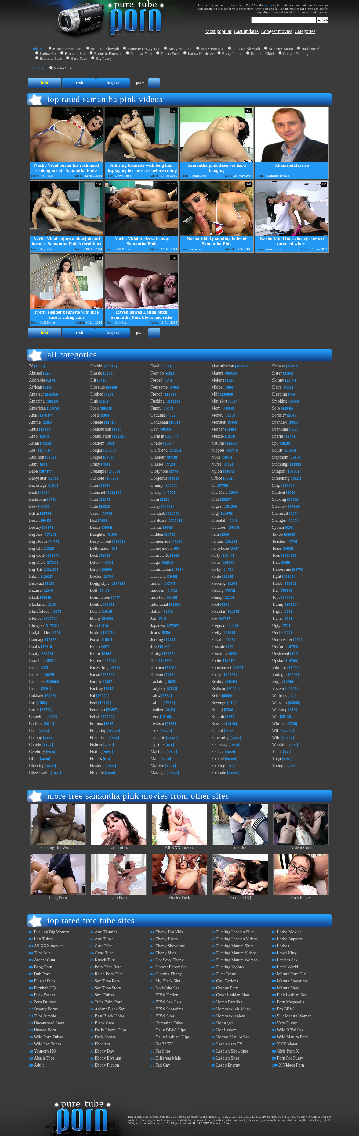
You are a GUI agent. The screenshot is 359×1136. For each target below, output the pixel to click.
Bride (33, 667)
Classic (96, 373)
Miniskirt (219, 401)
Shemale (218, 772)
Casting (35, 737)
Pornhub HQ (240, 896)
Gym (154, 499)
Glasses (157, 464)
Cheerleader (39, 772)
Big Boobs (38, 541)
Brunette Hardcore (67, 48)
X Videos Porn (291, 1065)
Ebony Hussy (166, 939)
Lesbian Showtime (232, 1051)
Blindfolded (39, 611)
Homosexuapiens (230, 1016)
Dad (93, 520)
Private (217, 639)
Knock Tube (105, 960)
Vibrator (279, 667)
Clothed (96, 394)
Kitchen (157, 667)
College (96, 422)
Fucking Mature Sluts (234, 946)
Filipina (96, 723)
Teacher (278, 541)
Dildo (95, 562)
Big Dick (37, 562)
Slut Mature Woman (294, 1016)
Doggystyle (100, 583)
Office (216, 478)
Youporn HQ (45, 1051)
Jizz (153, 646)
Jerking (156, 639)
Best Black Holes (109, 1016)
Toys (276, 597)
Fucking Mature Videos (236, 953)
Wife (276, 730)
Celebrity (37, 751)
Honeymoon (161, 548)
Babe (33, 471)
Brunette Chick (263, 53)
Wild (276, 737)
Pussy (216, 674)
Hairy (155, 506)
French (156, 394)
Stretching (281, 478)
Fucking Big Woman (58, 846)
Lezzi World (287, 967)
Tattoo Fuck (170, 53)
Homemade (160, 541)
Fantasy (96, 688)
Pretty (216, 632)
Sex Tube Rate (107, 981)
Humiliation (160, 569)
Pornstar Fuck (141, 53)
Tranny (278, 604)
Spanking (280, 429)
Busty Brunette (180, 48)
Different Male (168, 1058)
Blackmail (38, 604)
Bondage (36, 639)
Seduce (217, 751)
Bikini (34, 576)
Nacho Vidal (64, 68)
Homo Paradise (229, 1002)
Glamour (158, 457)
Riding (217, 709)
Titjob (277, 583)
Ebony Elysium (108, 1058)
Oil (214, 485)
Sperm (277, 436)
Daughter (98, 534)
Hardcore (158, 520)
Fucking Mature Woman (237, 960)
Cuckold (97, 478)
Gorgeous (158, 478)
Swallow (279, 506)
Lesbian (157, 723)
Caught (35, 744)
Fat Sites (162, 1051)
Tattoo (277, 534)
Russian (218, 723)
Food (154, 366)
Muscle (217, 436)
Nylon (216, 471)
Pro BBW (285, 1009)
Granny (156, 485)
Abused (35, 373)
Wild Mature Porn (292, 1037)
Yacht (277, 751)
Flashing (97, 765)
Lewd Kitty (286, 953)
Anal (33, 415)
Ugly (276, 625)
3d (31, 366)
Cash (33, 730)
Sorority (279, 415)
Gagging (157, 415)
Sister (277, 373)
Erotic (95, 632)
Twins (277, 618)
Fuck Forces (301, 896)
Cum (94, 485)
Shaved (217, 758)
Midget (217, 387)
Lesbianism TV (229, 1044)
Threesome (281, 569)
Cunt (94, 499)
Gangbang (159, 422)
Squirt (277, 450)
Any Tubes (104, 939)
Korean (156, 674)
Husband (158, 576)
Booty (34, 653)
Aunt (33, 464)
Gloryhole (159, 471)
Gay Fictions (227, 981)
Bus (32, 702)
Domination (100, 597)
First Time (98, 737)
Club (94, 401)
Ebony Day (104, 1051)
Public (216, 660)
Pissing (217, 590)
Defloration (100, 548)
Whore (278, 723)
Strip (276, 485)
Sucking (279, 499)
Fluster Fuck (179, 896)
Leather (157, 709)
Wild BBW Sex (290, 1030)
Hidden (156, 534)
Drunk (95, 611)
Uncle (277, 632)
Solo (276, 408)
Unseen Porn (45, 1030)
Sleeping (279, 394)
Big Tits (36, 569)
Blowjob (36, 625)
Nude (215, 457)
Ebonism (102, 1044)
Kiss (154, 660)
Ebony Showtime (170, 946)
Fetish (95, 716)
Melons (217, 380)
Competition (100, 429)
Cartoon (36, 723)
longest (113, 82)
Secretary (219, 744)
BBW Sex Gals (168, 1002)
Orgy (215, 513)
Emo (94, 625)
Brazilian (37, 660)
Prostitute (219, 653)
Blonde (35, 618)
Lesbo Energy (228, 1065)
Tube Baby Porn (108, 1002)
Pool (215, 604)
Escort (95, 639)
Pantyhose (220, 548)
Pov (214, 618)
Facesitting (99, 667)
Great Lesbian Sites (233, 995)
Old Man (219, 492)
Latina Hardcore (201, 53)
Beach (34, 520)
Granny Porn (227, 988)
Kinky (155, 653)
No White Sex (167, 988)
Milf (215, 394)
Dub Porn (119, 896)
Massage (157, 772)
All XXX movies (179, 846)
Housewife (159, 555)
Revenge (218, 702)
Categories (305, 31)
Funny (155, 408)
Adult (39, 1065)
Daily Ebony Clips (110, 1030)
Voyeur (278, 688)
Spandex (279, 422)
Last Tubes (119, 846)
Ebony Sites (165, 953)
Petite (216, 576)
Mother (217, 429)
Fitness (96, 758)
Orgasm (218, 506)
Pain (215, 534)
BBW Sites (164, 1016)
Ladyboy (158, 688)
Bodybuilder (39, 632)
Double (96, 604)
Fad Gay (162, 1065)
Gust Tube (103, 946)
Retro (216, 695)
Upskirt (278, 660)
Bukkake (36, 695)
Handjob (157, 513)
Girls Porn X (288, 1051)
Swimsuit (280, 513)
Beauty (35, 527)
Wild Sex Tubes (47, 1044)
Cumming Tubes (169, 1023)
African (35, 387)
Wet (275, 716)
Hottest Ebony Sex (171, 967)
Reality (217, 681)
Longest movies (276, 31)
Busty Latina (232, 53)
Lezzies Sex (287, 960)
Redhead (218, 688)
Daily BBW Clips (170, 1030)
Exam (95, 646)
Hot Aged (224, 1023)
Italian (155, 611)
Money (217, 415)
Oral (215, 499)
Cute (94, 506)
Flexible (97, 772)
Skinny (278, 380)
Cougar (96, 450)
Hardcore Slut (312, 48)
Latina (155, 702)
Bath (33, 492)
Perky (216, 569)
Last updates (246, 31)
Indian (155, 583)
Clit (93, 380)
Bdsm (34, 513)
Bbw (33, 506)
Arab (33, 436)
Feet (93, 702)
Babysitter (38, 478)
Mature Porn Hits (291, 974)
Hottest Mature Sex (232, 1037)
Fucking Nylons (230, 967)
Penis (215, 562)
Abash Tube (44, 1058)
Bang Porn (58, 896)
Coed (94, 415)
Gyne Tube (104, 953)
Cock (94, 408)
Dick (94, 555)
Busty (34, 709)
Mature (217, 373)
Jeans (155, 632)
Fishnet (96, 744)
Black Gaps (104, 1023)
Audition (36, 457)
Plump (217, 597)
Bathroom (37, 499)
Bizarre (35, 590)
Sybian (278, 527)
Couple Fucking (295, 53)
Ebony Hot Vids (169, 932)
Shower (278, 366)
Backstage (38, 485)
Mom (215, 408)
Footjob (157, 373)
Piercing (218, 583)
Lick (154, 730)
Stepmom (280, 457)
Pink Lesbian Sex (292, 995)
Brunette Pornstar (108, 53)
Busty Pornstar (212, 48)
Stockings (280, 464)
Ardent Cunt (301, 846)
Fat (92, 695)
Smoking (280, 401)
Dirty (94, 569)
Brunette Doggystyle (143, 48)
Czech (95, 513)
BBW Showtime (169, 1009)
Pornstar (218, 611)
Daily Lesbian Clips (172, 1037)
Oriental (218, 520)
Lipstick (157, 744)
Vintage (278, 674)
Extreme (97, 660)
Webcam (279, 702)
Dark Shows (105, 1037)
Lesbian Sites (227, 1058)
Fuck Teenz (226, 974)
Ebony (95, 618)
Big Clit (36, 548)
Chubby (96, 366)
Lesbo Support (289, 939)
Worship (279, 744)
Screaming (220, 737)
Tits (275, 590)
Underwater (282, 639)
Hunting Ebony (168, 974)
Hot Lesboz (226, 1030)
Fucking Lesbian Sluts (235, 932)
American (37, 408)
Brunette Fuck (51, 58)
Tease (277, 548)
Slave (276, 387)
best (44, 82)
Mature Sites (288, 988)
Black (34, 597)
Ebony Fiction (107, 1065)
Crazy (95, 464)
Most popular (218, 31)
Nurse (216, 464)
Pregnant (219, 625)
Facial (95, 674)
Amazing (37, 401)
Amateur (36, 394)
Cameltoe (37, 716)
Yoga (276, 758)
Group (155, 492)
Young (277, 765)
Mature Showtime (292, 981)
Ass (32, 450)
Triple (277, 611)
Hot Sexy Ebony (169, 960)
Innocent (157, 590)
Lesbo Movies (289, 932)
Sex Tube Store (108, 988)
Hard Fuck (79, 58)
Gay (154, 429)
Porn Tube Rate (108, 967)
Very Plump (287, 1023)
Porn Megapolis (290, 1002)
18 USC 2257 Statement (207, 1123)
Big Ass (35, 534)
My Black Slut (167, 981)
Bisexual (36, 583)
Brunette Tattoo (280, 48)
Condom (97, 443)
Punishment (221, 667)
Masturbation (222, 366)
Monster (218, 422)
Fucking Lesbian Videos (237, 939)
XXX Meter (287, 1044)
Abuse (228, 1123)
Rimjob (217, 716)
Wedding (279, 709)
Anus (33, 429)
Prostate (218, 646)
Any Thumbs (106, 932)
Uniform (279, 646)
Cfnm (34, 758)
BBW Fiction (166, 995)
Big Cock (37, 555)
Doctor (96, 576)
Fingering (98, 730)
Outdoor (218, 527)
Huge (155, 562)
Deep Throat (100, 541)
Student (278, 492)
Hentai (156, 527)
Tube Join (240, 846)
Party (215, 555)
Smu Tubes (104, 995)
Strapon (278, 471)
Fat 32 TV (164, 1044)
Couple (96, 457)
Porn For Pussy (290, 1058)
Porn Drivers (45, 1002)
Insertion (158, 597)
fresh (78, 82)
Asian (34, 443)
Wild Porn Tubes (48, 1037)
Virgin (277, 681)
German (157, 436)
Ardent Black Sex (110, 1009)
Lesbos (283, 946)
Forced (156, 380)
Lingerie (157, 737)
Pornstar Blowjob (246, 48)
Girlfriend (159, 450)
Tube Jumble (45, 1016)
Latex (155, 695)
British (35, 674)
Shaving (218, 765)
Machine (157, 751)
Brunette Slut (75, 53)
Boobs (34, 646)
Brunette (36, 681)
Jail (153, 618)
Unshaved (280, 653)
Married (157, 765)
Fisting (96, 751)
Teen (276, 555)
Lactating (158, 681)
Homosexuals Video (233, 1009)
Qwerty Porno (46, 1009)
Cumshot (97, 492)
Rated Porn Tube (109, 974)
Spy (275, 443)
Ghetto (156, 443)
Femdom (97, 709)
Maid (155, 758)
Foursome (159, 387)
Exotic (95, 653)
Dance (95, 527)
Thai (276, 562)
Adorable (37, 380)
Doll (93, 590)
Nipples (218, 450)
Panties (217, 541)
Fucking (157, 401)
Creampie (98, 471)
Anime (35, 422)
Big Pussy (103, 58)
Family (96, 681)
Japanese (158, 625)
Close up (97, 387)
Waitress (279, 695)
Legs (154, 716)
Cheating (37, 765)
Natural (217, 443)
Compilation (100, 436)
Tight (276, 576)
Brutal (34, 688)
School (217, 730)
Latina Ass (48, 53)
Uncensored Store (49, 1023)
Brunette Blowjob (105, 48)
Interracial (159, 604)
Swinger (279, 520)
